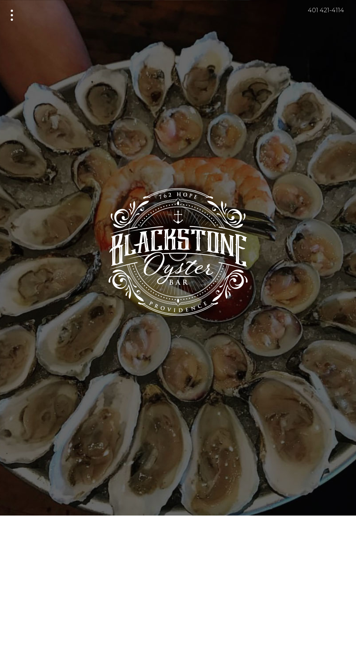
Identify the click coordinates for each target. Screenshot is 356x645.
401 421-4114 (326, 10)
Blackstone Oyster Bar (178, 242)
